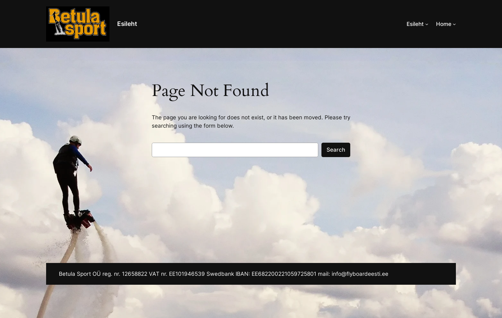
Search (336, 150)
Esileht (127, 24)
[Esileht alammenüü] (426, 24)
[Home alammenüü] (454, 24)
